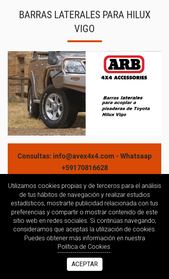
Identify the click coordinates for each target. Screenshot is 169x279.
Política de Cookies (84, 246)
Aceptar (85, 264)
